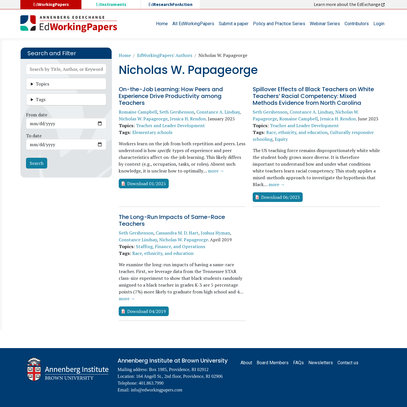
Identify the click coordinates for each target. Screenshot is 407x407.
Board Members (273, 362)
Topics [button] (42, 84)
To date (34, 136)
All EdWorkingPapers (193, 23)
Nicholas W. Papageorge (143, 119)
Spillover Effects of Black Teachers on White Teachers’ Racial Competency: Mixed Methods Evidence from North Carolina (313, 96)
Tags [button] (41, 99)
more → (216, 171)
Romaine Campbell (138, 112)
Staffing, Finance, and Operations (170, 246)
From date (36, 115)
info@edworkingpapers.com (156, 389)
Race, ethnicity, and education (297, 132)
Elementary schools (152, 132)
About (246, 362)
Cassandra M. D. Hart (177, 233)
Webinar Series (325, 23)
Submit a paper (233, 23)
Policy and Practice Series (279, 23)
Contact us (347, 362)
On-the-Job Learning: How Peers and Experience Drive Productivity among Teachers (171, 96)
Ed (111, 4)
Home (162, 23)
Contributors (357, 23)
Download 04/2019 (146, 311)
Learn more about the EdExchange (350, 4)
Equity (281, 139)
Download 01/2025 (146, 183)
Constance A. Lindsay (218, 112)
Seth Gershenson (176, 112)
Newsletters (320, 362)
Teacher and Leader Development (170, 125)
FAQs (298, 362)
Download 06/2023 (280, 197)
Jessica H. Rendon (188, 119)
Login (378, 23)
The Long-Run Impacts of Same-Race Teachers (172, 220)
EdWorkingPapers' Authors (164, 55)
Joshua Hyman (215, 233)
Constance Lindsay (138, 239)
